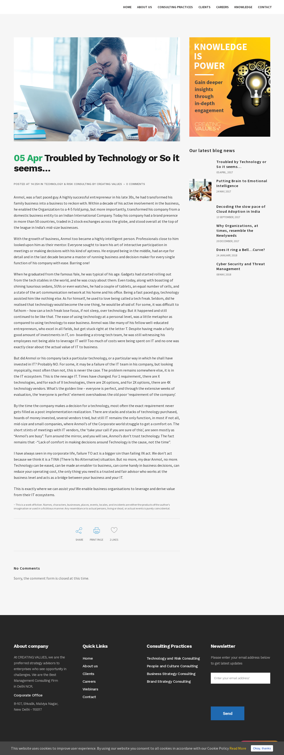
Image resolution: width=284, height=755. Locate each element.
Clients (88, 673)
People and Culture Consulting (172, 666)
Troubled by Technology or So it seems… (241, 164)
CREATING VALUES (109, 184)
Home (88, 658)
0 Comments (135, 184)
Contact (89, 697)
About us (90, 666)
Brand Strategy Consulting (169, 681)
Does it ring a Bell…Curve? (240, 249)
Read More (237, 748)
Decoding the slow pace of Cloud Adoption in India (241, 209)
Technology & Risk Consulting (67, 184)
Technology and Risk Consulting (173, 658)
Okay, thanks (262, 748)
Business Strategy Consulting (171, 673)
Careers (89, 681)
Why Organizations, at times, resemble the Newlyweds (237, 230)
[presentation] (246, 697)
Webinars (90, 689)
